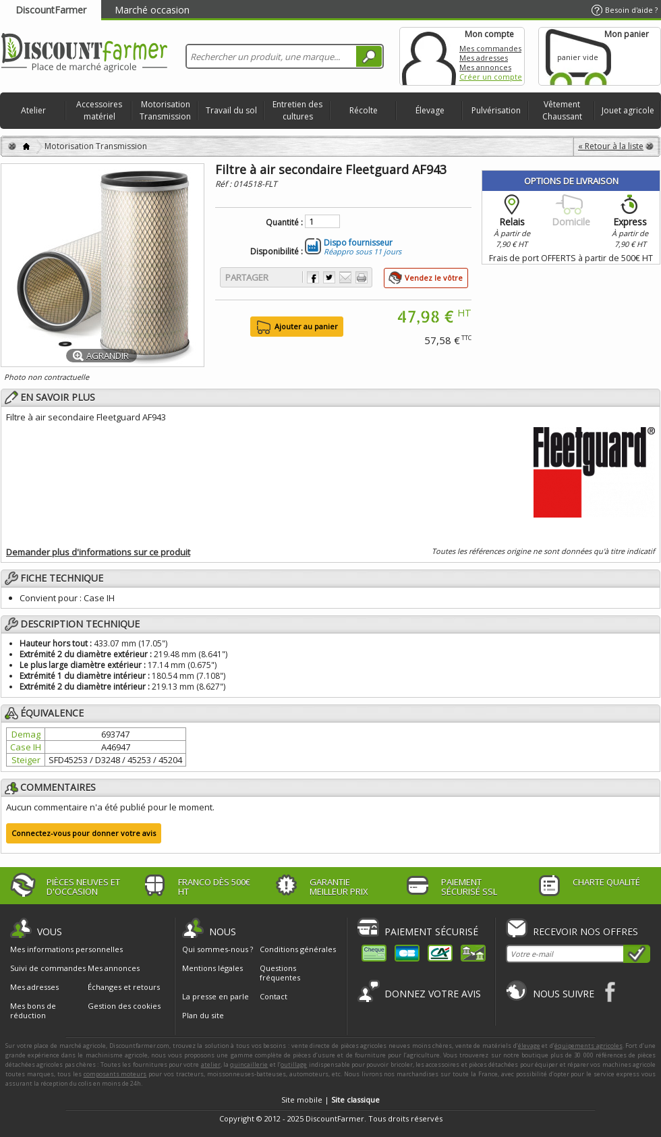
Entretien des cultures (297, 110)
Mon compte (429, 56)
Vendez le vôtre (434, 278)
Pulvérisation (496, 110)
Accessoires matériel (99, 110)
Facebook (611, 991)
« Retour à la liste (610, 146)
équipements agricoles (588, 1045)
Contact (273, 996)
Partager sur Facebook (313, 277)
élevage (529, 1045)
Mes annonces (485, 67)
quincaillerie (249, 1064)
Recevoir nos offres (585, 931)
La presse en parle (215, 996)
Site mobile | (330, 1099)
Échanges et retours (124, 987)
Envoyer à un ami (345, 277)
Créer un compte (490, 77)
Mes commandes (490, 48)
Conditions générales (298, 949)
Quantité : (284, 222)
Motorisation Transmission (165, 110)
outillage (294, 1064)
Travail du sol (231, 110)
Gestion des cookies (124, 1006)
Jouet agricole (628, 110)
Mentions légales (212, 968)
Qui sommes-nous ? (217, 949)
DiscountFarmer (51, 9)
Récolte (363, 110)
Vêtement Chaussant (562, 110)
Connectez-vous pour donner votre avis (83, 833)
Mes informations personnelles (66, 949)
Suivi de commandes (48, 968)
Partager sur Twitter (329, 277)
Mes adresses (483, 58)
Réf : (224, 184)
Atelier (33, 110)
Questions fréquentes (280, 972)
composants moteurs (115, 1074)
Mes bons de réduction (33, 1010)
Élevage (429, 110)
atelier (211, 1064)
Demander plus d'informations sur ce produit (98, 552)
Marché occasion (152, 9)
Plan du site (203, 1015)
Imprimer (361, 277)
